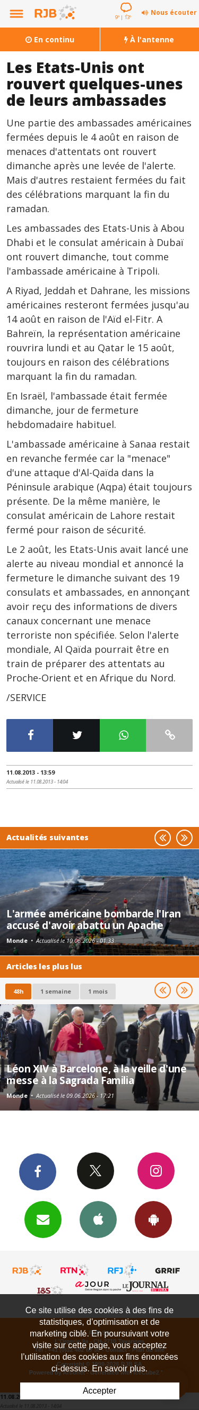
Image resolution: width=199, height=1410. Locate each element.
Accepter (99, 1390)
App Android (153, 1219)
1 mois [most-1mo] (98, 991)
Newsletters (43, 1219)
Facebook (37, 1171)
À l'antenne (149, 39)
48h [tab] (18, 991)
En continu (49, 39)
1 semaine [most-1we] (55, 991)
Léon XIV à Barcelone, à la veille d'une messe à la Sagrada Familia (96, 1074)
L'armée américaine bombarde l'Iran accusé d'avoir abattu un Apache (93, 919)
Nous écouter (174, 12)
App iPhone (98, 1219)
